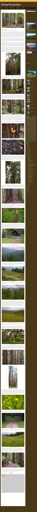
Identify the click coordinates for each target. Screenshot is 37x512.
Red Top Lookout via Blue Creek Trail (31, 164)
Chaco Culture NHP (34, 126)
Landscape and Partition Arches (31, 166)
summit (28, 116)
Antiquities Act (29, 135)
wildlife (18, 473)
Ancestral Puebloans (32, 124)
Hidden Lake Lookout (30, 172)
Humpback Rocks (32, 83)
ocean (35, 118)
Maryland (27, 139)
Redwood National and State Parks (32, 125)
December (29, 149)
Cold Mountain (31, 90)
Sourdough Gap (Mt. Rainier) (31, 173)
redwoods (10, 473)
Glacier (35, 119)
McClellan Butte (29, 168)
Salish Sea (28, 128)
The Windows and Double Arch (31, 165)
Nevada (27, 122)
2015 (27, 189)
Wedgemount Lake (30, 174)
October (29, 151)
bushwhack (35, 124)
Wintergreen (33, 134)
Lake (35, 117)
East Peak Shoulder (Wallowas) (31, 180)
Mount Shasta (31, 139)
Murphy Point (29, 159)
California (4, 473)
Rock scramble (31, 119)
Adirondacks (33, 131)
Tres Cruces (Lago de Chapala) (31, 177)
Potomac (28, 125)
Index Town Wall (31, 97)
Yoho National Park (34, 141)
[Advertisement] (13, 498)
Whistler (30, 134)
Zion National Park (28, 127)
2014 (27, 190)
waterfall (29, 118)
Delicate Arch (29, 167)
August (28, 153)
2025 (27, 145)
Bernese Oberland (34, 127)
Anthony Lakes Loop (30, 181)
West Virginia (31, 128)
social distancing (13, 473)
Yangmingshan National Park (29, 141)
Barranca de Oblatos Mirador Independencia (31, 176)
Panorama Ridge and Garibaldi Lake (31, 175)
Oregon (30, 120)
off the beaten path (7, 473)
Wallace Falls (29, 158)
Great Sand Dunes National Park (32, 132)
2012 (27, 192)
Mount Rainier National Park (32, 122)
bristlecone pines (34, 128)
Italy (32, 138)
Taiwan (29, 128)
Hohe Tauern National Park (29, 138)
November (29, 150)
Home (13, 503)
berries (28, 124)
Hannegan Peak (29, 178)
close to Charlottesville (29, 121)
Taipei (31, 140)
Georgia (31, 130)
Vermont (33, 140)
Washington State (30, 117)
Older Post (23, 503)
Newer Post (3, 503)
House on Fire (29, 156)
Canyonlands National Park (29, 126)
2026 (27, 144)
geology (28, 119)
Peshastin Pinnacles (30, 157)
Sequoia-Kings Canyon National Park (31, 123)
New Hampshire (34, 139)
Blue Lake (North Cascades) (32, 101)
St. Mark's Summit (29, 179)
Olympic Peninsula (34, 121)
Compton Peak (31, 111)
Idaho (31, 138)
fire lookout (34, 120)
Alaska (35, 131)
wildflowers (16, 473)
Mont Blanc (29, 139)
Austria (31, 135)
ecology (31, 127)
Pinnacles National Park (29, 131)
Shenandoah (32, 118)
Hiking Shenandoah (10, 4)
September (29, 152)
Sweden (29, 134)
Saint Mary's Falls (32, 104)
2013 (27, 191)
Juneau (30, 133)
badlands (35, 134)
